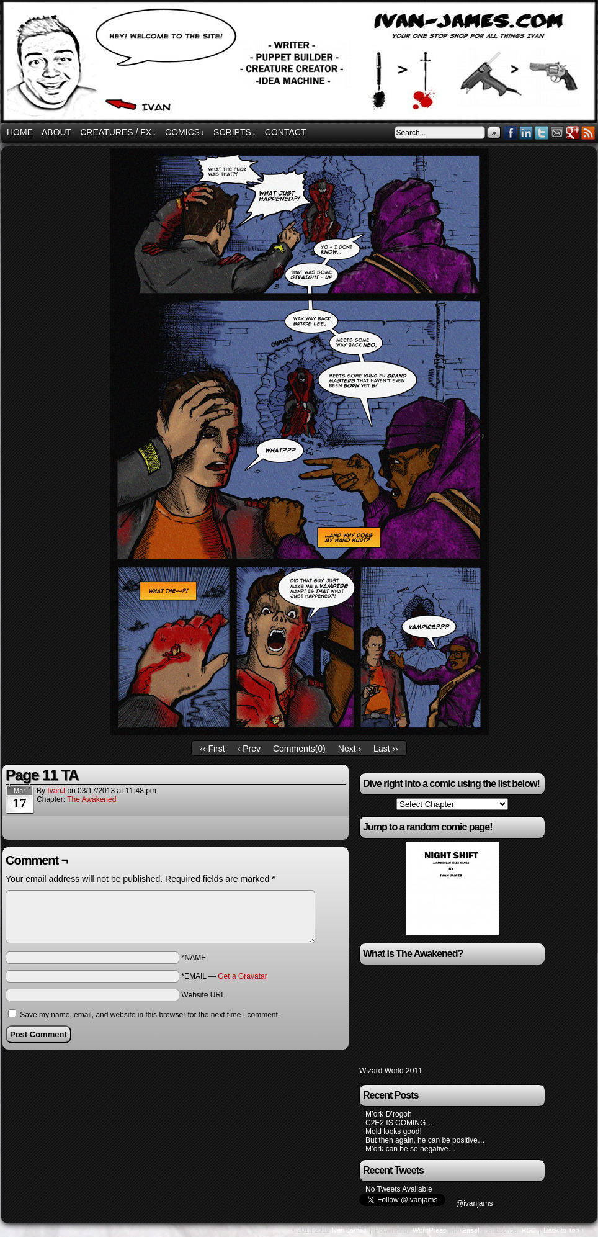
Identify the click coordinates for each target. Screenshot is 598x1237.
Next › (349, 748)
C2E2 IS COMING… (399, 1122)
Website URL (203, 995)
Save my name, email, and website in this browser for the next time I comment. (150, 1014)
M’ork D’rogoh (388, 1114)
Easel (471, 1230)
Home (20, 132)
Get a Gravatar (242, 976)
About (56, 132)
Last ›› (385, 748)
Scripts (234, 132)
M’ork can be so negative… (410, 1149)
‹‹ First (212, 748)
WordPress (429, 1230)
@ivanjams (474, 1203)
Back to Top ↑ (563, 1230)
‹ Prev (249, 748)
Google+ (573, 132)
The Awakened (91, 799)
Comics (185, 132)
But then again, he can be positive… (425, 1140)
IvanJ (56, 790)
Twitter (542, 132)
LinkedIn (526, 132)
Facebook (511, 132)
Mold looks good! (393, 1131)
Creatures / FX (118, 132)
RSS (588, 132)
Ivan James (349, 1230)
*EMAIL (224, 976)
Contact (285, 132)
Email (557, 132)
